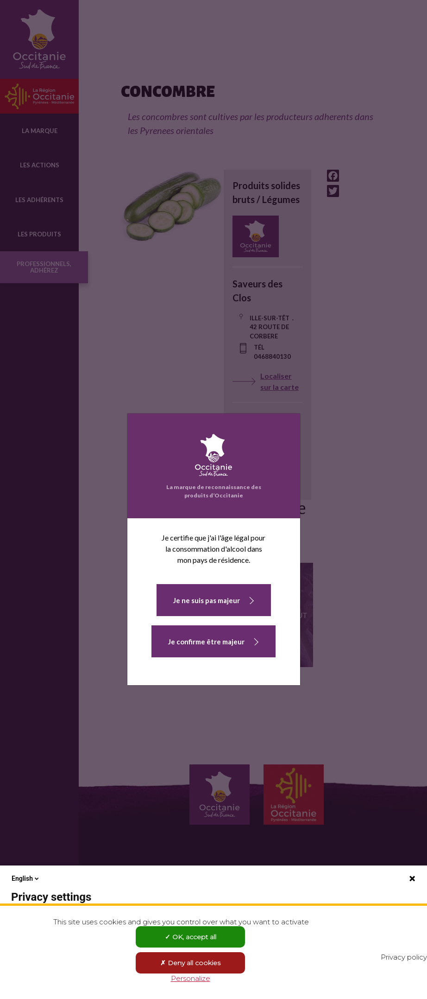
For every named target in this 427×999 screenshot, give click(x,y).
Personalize (190, 978)
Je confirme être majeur (206, 641)
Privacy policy (404, 957)
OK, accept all (190, 937)
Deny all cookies (190, 963)
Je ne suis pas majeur (206, 600)
